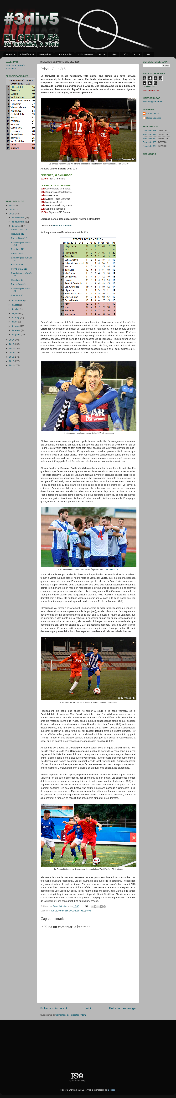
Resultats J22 (149, 146)
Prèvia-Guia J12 (19, 238)
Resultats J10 (17, 264)
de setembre (18, 300)
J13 (82, 911)
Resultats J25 (149, 134)
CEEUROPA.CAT (112, 570)
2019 (12, 209)
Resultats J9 (17, 280)
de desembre (18, 217)
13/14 (125, 54)
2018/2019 (74, 911)
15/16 (102, 54)
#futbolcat (63, 911)
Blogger (111, 1090)
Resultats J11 (17, 249)
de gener (16, 334)
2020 (12, 205)
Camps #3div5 (64, 54)
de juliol (16, 309)
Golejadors (45, 54)
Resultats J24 (149, 138)
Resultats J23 (149, 142)
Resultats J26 (149, 130)
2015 (12, 348)
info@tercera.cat (151, 90)
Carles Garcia (153, 113)
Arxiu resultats (85, 54)
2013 (12, 357)
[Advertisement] (15, 175)
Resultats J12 (17, 234)
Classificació (27, 54)
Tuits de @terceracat (153, 101)
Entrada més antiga (122, 1008)
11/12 (148, 54)
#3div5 (54, 911)
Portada (10, 54)
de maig (16, 317)
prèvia (88, 911)
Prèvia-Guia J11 (19, 253)
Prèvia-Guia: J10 (19, 269)
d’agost (15, 305)
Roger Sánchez (60, 906)
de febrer (16, 330)
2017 (12, 340)
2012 (12, 361)
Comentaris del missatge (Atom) (71, 1015)
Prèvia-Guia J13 (19, 229)
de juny (15, 313)
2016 (12, 344)
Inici (88, 1008)
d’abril (15, 322)
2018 (12, 214)
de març (16, 326)
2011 (12, 365)
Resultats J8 (17, 295)
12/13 (137, 54)
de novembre (18, 222)
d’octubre (16, 226)
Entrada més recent (53, 1008)
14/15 (113, 54)
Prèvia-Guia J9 (18, 284)
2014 (12, 352)
